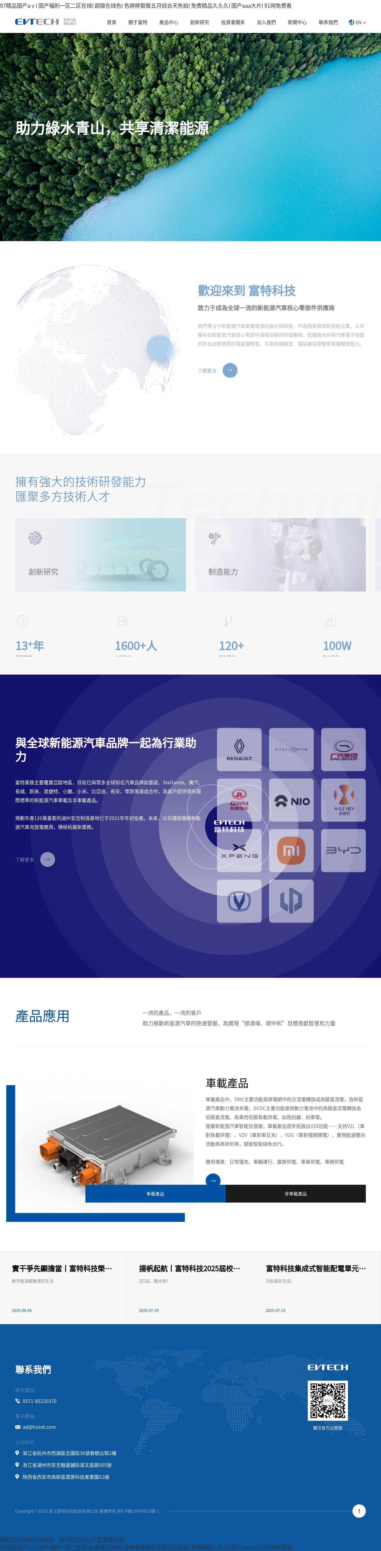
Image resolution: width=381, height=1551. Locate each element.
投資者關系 (233, 22)
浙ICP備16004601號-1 (138, 1511)
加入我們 (266, 22)
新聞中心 (297, 22)
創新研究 (199, 22)
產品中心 (168, 22)
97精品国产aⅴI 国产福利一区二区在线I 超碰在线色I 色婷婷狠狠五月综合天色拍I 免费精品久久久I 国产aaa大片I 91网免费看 (146, 5)
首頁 (111, 22)
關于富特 (137, 22)
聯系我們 (328, 22)
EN (357, 22)
